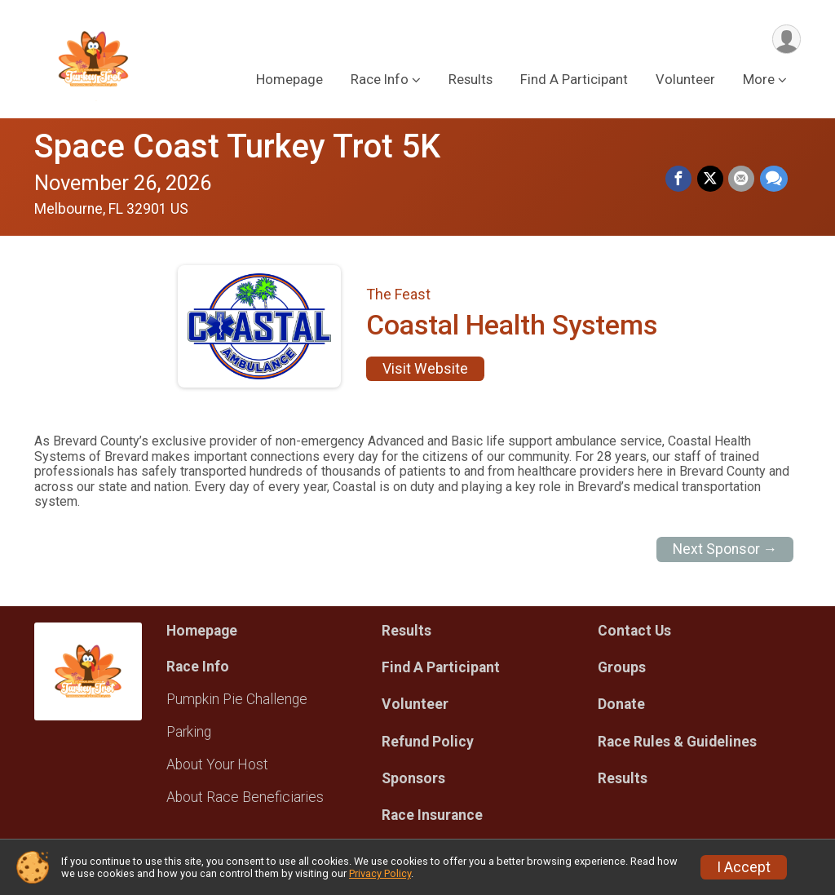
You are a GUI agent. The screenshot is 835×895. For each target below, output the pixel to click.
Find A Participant (574, 80)
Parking (188, 732)
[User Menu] (786, 39)
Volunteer (685, 80)
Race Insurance (432, 815)
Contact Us (634, 631)
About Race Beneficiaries (245, 797)
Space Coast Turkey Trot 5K (237, 146)
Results (470, 80)
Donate (621, 704)
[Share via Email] (742, 179)
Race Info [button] (380, 80)
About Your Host (217, 764)
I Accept (744, 867)
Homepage (289, 80)
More (759, 80)
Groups (622, 667)
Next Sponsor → (725, 549)
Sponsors (413, 778)
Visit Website (425, 369)
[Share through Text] (774, 179)
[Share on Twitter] (711, 179)
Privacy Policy (380, 873)
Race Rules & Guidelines (677, 741)
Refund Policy (428, 741)
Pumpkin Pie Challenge (236, 699)
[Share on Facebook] (680, 179)
